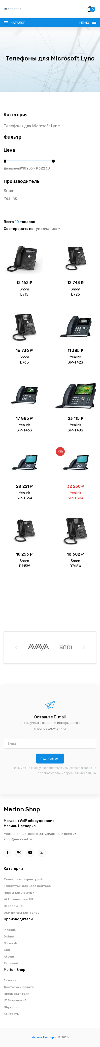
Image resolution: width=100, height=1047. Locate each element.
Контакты (11, 1014)
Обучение (11, 1007)
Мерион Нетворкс (44, 1037)
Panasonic (11, 963)
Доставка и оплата (18, 987)
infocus (10, 930)
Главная (10, 980)
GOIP (7, 950)
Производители (16, 993)
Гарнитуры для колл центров (27, 886)
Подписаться (50, 758)
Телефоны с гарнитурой (23, 879)
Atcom (9, 956)
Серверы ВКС (14, 906)
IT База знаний (15, 1000)
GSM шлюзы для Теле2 (21, 912)
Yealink (10, 198)
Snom (9, 190)
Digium (9, 936)
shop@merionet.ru (18, 839)
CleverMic (11, 943)
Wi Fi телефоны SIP (18, 899)
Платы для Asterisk (19, 892)
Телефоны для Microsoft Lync (32, 126)
